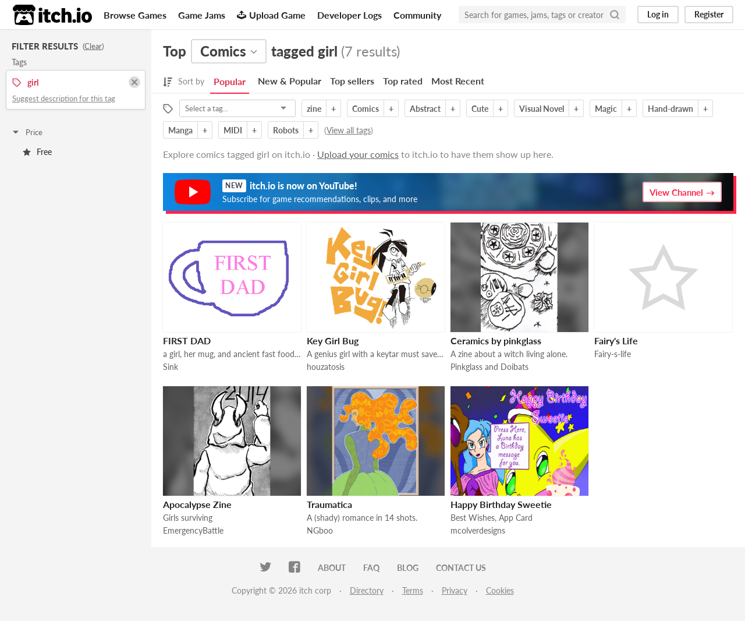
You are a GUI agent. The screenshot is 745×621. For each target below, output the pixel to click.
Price (26, 132)
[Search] (615, 14)
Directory (367, 590)
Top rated (403, 80)
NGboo (320, 530)
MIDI (233, 130)
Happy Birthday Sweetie (501, 504)
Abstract (425, 109)
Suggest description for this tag (63, 98)
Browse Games (135, 14)
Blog (407, 568)
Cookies (500, 590)
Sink (170, 367)
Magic (606, 109)
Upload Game (271, 14)
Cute (479, 109)
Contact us (461, 568)
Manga (180, 130)
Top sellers (352, 80)
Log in (658, 14)
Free (37, 152)
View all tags (349, 130)
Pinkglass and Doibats (489, 367)
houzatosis (326, 367)
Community (417, 14)
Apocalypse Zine (197, 504)
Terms (412, 590)
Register (708, 14)
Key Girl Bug (333, 340)
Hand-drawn (670, 109)
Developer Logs (349, 14)
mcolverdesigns (477, 530)
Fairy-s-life (612, 354)
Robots (286, 130)
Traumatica (329, 504)
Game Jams (201, 14)
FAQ (371, 568)
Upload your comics (358, 154)
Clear (93, 46)
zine (314, 109)
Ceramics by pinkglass (495, 340)
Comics (365, 109)
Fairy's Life (616, 340)
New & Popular (289, 80)
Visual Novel (541, 109)
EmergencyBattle (193, 530)
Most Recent (457, 80)
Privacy (454, 590)
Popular (230, 81)
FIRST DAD (187, 340)
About (332, 568)
